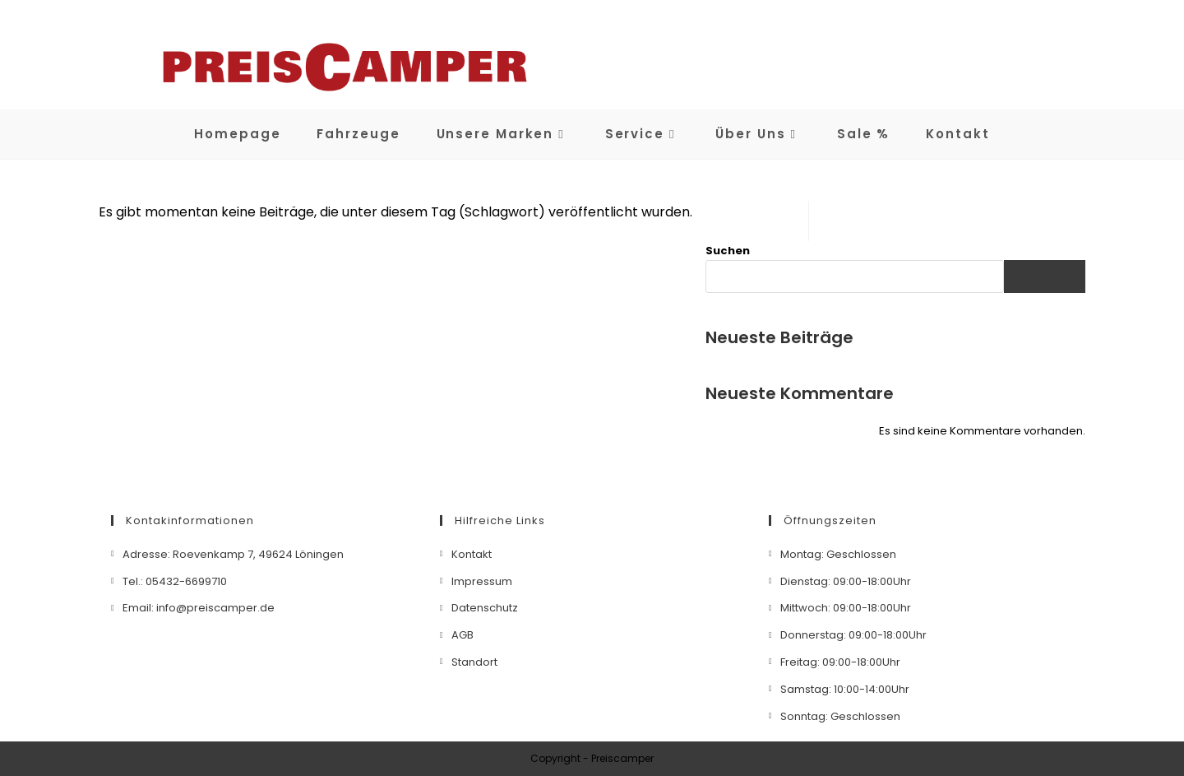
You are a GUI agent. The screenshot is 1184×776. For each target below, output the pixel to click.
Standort (474, 662)
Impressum (481, 581)
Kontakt (471, 554)
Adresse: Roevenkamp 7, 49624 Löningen (233, 554)
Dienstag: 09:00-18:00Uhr (845, 581)
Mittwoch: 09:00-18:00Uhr (845, 608)
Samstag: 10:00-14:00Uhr (844, 689)
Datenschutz (484, 608)
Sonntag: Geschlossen (840, 716)
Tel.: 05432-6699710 (175, 581)
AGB (462, 635)
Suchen (727, 250)
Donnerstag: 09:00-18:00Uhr (853, 635)
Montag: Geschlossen (838, 554)
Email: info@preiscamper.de (199, 608)
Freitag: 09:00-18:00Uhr (840, 662)
